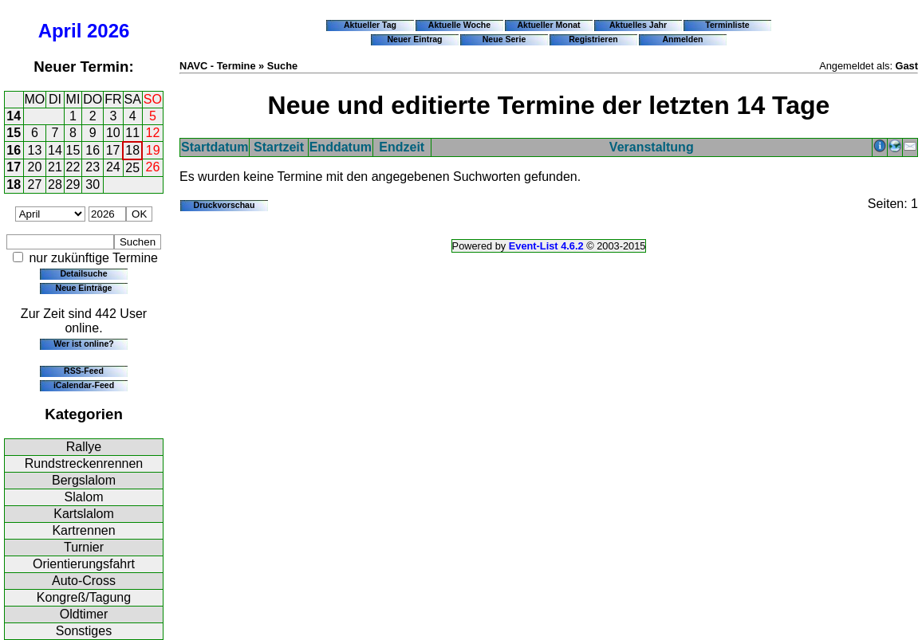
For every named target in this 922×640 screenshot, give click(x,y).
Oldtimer (84, 614)
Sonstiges (84, 631)
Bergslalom (84, 480)
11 (132, 132)
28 (55, 184)
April (60, 30)
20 (35, 167)
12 (153, 132)
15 (13, 132)
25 (132, 168)
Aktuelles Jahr (638, 24)
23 (92, 167)
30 (92, 184)
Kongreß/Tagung (84, 597)
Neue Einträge (84, 288)
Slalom (84, 497)
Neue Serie (504, 39)
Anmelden (683, 39)
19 (153, 150)
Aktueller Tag (370, 24)
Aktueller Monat (548, 24)
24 (113, 167)
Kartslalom (83, 513)
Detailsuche (83, 273)
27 (35, 184)
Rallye (83, 446)
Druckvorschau (224, 205)
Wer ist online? (83, 343)
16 (13, 150)
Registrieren (593, 39)
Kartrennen (83, 530)
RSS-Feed (84, 370)
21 (55, 167)
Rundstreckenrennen (84, 463)
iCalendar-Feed (83, 385)
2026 (108, 30)
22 (73, 167)
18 (132, 150)
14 (13, 116)
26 (153, 167)
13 (35, 150)
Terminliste (727, 24)
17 (113, 150)
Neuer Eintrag (414, 39)
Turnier (84, 547)
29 (73, 184)
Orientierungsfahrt (84, 564)
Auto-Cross (84, 580)
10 (113, 132)
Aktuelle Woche (459, 24)
